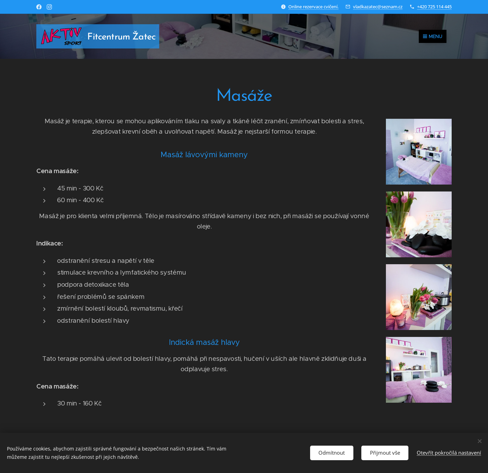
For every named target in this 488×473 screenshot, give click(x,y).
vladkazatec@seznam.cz (378, 6)
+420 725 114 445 (434, 6)
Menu (432, 36)
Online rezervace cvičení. (313, 6)
